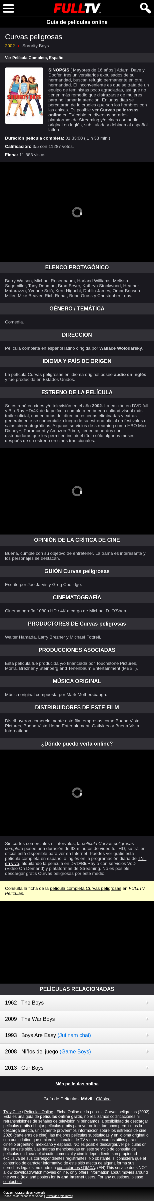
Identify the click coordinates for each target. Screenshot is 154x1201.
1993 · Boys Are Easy (48, 1035)
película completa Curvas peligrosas (85, 888)
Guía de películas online (76, 22)
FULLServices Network (29, 1192)
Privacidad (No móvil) (59, 1196)
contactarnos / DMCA (76, 1167)
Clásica (103, 1098)
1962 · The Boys (24, 1003)
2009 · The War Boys (30, 1019)
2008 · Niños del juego (48, 1051)
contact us (12, 1181)
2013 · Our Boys (24, 1068)
